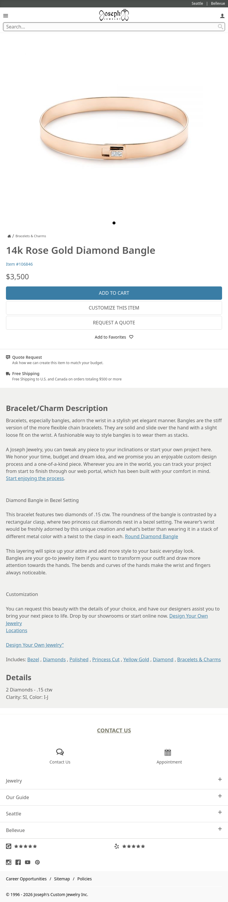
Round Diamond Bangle (151, 536)
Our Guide (114, 797)
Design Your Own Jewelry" (35, 645)
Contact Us (114, 730)
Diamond (163, 659)
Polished (78, 659)
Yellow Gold (136, 659)
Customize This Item (114, 308)
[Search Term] (114, 26)
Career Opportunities (26, 879)
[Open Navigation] (5, 15)
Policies (84, 879)
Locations (16, 630)
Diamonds (54, 659)
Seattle (114, 813)
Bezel (33, 659)
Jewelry (114, 780)
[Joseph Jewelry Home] (9, 236)
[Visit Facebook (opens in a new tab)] (19, 862)
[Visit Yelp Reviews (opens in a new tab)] (168, 846)
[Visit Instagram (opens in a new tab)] (10, 862)
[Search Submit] (220, 26)
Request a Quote (114, 322)
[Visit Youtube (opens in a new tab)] (29, 862)
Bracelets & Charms (199, 659)
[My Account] (222, 15)
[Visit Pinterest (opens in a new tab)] (39, 862)
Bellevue (114, 830)
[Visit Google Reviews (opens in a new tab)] (60, 846)
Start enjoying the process (35, 478)
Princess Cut (106, 659)
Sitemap (62, 879)
